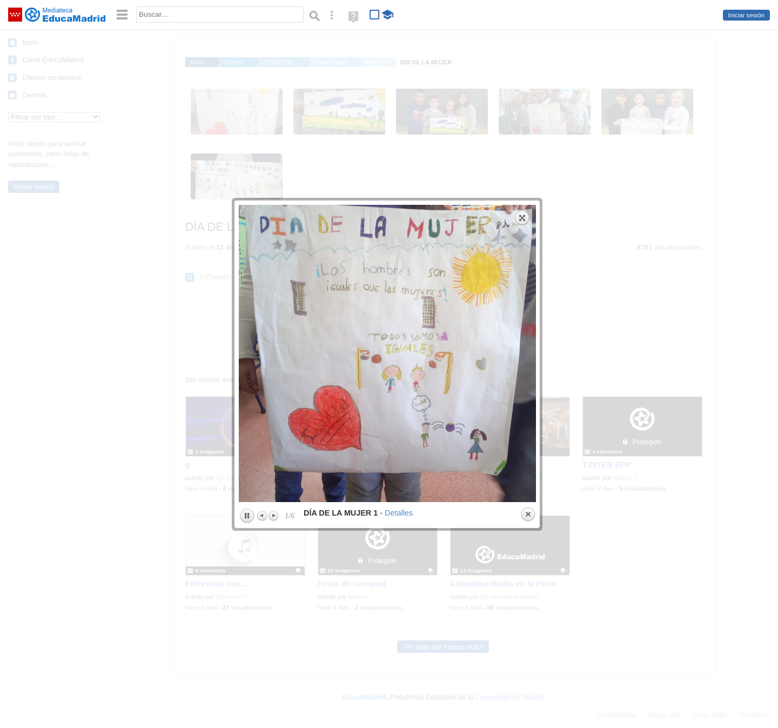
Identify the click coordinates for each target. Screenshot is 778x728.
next (463, 182)
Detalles (399, 342)
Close (528, 344)
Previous (262, 344)
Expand (522, 47)
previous (312, 182)
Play (247, 345)
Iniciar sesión (746, 15)
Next (273, 344)
